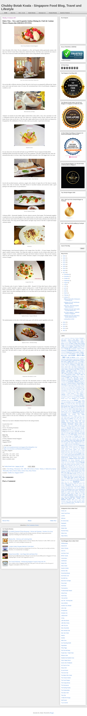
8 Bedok (82, 360)
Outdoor (78, 464)
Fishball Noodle (81, 433)
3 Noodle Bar (67, 348)
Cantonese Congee (72, 415)
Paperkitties (64, 645)
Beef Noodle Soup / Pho (67, 406)
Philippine (72, 468)
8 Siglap (78, 380)
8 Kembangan (80, 370)
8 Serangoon (68, 379)
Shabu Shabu (64, 483)
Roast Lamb (63, 478)
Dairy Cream (64, 565)
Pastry (66, 467)
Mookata (72, 460)
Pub (76, 474)
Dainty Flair (64, 563)
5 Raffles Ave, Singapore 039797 (15, 472)
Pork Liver (83, 472)
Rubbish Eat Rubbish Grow (67, 658)
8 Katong (74, 370)
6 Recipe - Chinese (80, 357)
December (66, 274)
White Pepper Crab (70, 501)
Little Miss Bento (65, 620)
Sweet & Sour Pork (72, 491)
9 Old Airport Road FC (70, 389)
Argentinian (63, 400)
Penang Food (82, 467)
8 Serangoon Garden (77, 379)
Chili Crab (82, 421)
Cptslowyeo (64, 560)
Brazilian (69, 411)
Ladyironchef (64, 615)
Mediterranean (64, 457)
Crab (75, 425)
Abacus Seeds (68, 398)
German (80, 436)
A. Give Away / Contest (77, 392)
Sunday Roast (71, 490)
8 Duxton (79, 366)
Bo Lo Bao (63, 410)
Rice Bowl (70, 476)
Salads (62, 480)
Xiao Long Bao (77, 501)
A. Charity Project (70, 390)
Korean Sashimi (81, 449)
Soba (84, 485)
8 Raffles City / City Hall (71, 377)
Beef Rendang (76, 406)
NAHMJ (63, 638)
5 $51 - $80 (23, 468)
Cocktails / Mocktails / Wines (69, 424)
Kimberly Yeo (64, 613)
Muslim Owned (68, 461)
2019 (64, 268)
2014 (64, 326)
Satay (62, 482)
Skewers (80, 485)
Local (72, 454)
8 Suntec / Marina (39, 468)
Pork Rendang (64, 473)
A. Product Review (78, 396)
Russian (77, 478)
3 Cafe (71, 343)
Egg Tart (72, 430)
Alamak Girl (64, 545)
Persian (68, 468)
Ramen (65, 476)
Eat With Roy (64, 578)
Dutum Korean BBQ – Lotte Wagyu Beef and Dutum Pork (23, 554)
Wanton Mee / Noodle (74, 498)
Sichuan (63, 485)
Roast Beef (67, 477)
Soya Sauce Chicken (72, 486)
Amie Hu (63, 550)
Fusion (76, 436)
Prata (78, 473)
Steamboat (69, 489)
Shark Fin (76, 483)
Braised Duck (82, 410)
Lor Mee (83, 454)
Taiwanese (82, 491)
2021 (64, 264)
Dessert (15, 470)
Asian (76, 400)
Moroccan (83, 460)
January (66, 297)
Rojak (74, 478)
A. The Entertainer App (75, 397)
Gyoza (66, 438)
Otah (75, 464)
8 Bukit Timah (69, 363)
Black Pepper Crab (80, 408)
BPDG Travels (64, 555)
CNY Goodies (72, 414)
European (77, 430)
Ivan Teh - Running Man (66, 600)
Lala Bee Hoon (79, 450)
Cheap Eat (66, 418)
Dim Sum (74, 428)
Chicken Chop (82, 418)
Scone (71, 482)
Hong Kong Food (77, 441)
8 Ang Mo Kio (75, 359)
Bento (75, 407)
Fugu (73, 436)
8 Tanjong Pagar (80, 383)
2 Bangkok (81, 338)
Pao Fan (75, 465)
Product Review (53, 12)
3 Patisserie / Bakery (75, 348)
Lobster (23, 470)
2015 (64, 324)
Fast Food (63, 432)
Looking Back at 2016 (69, 319)
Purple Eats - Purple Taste (67, 652)
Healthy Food (79, 440)
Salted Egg (72, 480)
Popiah (80, 471)
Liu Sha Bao (75, 453)
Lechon (66, 453)
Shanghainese (70, 483)
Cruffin (80, 426)
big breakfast (82, 502)
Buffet (74, 413)
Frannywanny (64, 588)
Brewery (83, 411)
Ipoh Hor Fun (82, 444)
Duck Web (83, 429)
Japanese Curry (76, 446)
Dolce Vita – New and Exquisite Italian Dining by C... (71, 306)
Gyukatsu (74, 438)
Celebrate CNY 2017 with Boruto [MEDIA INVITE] (71, 303)
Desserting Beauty (65, 573)
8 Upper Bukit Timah (72, 385)
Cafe (79, 414)
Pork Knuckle (77, 472)
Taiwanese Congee (65, 493)
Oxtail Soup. (82, 464)
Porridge (74, 473)
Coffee (80, 424)
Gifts (84, 436)
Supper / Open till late (80, 490)
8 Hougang (70, 369)
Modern (71, 458)
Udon (68, 497)
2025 (64, 256)
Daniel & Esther (65, 568)
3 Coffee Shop (76, 343)
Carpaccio (80, 415)
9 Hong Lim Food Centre (74, 388)
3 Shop (79, 350)
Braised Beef (75, 410)
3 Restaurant (17, 468)
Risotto (80, 476)
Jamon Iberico (76, 445)
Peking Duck (71, 467)
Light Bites (70, 453)
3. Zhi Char (78, 353)
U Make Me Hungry (65, 697)
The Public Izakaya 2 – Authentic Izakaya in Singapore (71, 313)
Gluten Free (63, 437)
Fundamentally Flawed (66, 590)
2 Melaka (81, 339)
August (66, 282)
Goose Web (68, 437)
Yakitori (83, 501)
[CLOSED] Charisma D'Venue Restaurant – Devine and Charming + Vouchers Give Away (31, 531)
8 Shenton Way (72, 380)
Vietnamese (78, 497)
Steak (30, 470)
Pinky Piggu (64, 647)
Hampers (63, 440)
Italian (19, 470)
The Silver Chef (65, 692)
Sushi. (66, 491)
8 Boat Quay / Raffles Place (73, 361)
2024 (64, 258)
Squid (80, 487)
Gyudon (70, 438)
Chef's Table (75, 418)
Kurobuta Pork (64, 450)
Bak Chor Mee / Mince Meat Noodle (76, 403)
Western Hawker (78, 499)
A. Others (81, 394)
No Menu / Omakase (75, 462)
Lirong (62, 618)
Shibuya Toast (82, 483)
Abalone (74, 398)
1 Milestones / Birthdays (74, 338)
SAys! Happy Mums (66, 660)
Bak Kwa (69, 405)
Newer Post (5, 520)
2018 (64, 270)
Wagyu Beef (64, 498)
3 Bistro (78, 342)
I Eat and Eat (64, 598)
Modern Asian (77, 458)
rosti (70, 503)
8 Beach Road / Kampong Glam (72, 360)
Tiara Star (63, 695)
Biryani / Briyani (72, 408)
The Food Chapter (65, 680)
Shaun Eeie (64, 667)
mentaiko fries (66, 503)
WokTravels (64, 700)
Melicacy (63, 518)
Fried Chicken (73, 434)
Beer (72, 407)
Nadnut (63, 635)
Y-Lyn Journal (64, 702)
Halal (83, 438)
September (67, 280)
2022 (64, 262)
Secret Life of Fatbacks (66, 662)
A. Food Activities (68, 392)
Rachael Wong (64, 530)
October (66, 278)
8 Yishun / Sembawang (76, 387)
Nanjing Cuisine (74, 461)
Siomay (76, 485)
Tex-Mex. (80, 494)
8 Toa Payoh (64, 385)
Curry (83, 426)
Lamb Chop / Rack (69, 452)
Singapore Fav (69, 485)
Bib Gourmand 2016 (81, 407)
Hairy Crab (79, 438)
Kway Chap (70, 450)
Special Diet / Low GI (72, 487)
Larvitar (63, 515)
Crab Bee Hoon (81, 425)
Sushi (62, 491)
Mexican (70, 457)
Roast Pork (70, 478)
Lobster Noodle (67, 454)
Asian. (80, 400)
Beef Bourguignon (75, 405)
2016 (64, 322)
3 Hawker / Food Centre (74, 346)
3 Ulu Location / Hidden (77, 352)
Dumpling (63, 430)
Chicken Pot (82, 419)
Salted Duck (67, 480)
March (65, 293)
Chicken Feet (70, 419)
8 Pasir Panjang (81, 376)
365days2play (64, 543)
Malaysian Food (73, 455)
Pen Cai (76, 467)
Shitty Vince (64, 533)
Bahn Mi (66, 403)
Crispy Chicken (72, 426)
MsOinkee (63, 525)
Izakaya (66, 445)
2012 (64, 330)
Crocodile (77, 426)
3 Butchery (67, 343)
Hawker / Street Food (70, 440)
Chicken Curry (64, 419)
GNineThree (64, 593)
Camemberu (64, 558)
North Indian (63, 464)
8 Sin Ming (82, 380)
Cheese (11, 470)
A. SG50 (67, 397)
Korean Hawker (73, 449)
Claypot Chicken (74, 422)
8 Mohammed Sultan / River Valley (74, 374)
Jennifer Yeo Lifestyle (66, 605)
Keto (79, 448)
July (65, 284)
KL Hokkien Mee (74, 448)
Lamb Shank (76, 452)
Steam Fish (63, 489)
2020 (64, 266)
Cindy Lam (63, 510)
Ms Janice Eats (64, 520)
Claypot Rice (82, 422)
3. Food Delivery (71, 353)
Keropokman (64, 610)
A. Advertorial (78, 389)
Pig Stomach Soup (75, 469)
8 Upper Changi (80, 385)
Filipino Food (68, 432)
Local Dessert (77, 454)
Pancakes (70, 465)
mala (62, 503)
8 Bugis (82, 361)
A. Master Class (69, 394)
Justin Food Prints (65, 513)
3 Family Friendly (68, 345)
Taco (78, 491)
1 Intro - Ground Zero (65, 338)
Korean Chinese (64, 449)
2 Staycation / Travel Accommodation (73, 340)
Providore (74, 474)
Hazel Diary (64, 595)
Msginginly (63, 523)
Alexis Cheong (64, 548)
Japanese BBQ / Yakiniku (67, 446)
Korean (83, 448)
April (65, 291)
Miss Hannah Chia (65, 630)
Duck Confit (77, 429)
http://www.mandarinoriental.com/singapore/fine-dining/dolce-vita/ (20, 447)
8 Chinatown (71, 364)
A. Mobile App (75, 394)
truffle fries (73, 503)
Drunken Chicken (71, 429)
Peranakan (63, 468)
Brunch (66, 413)
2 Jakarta (69, 339)
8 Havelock (81, 368)
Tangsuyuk (73, 493)
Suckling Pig (82, 489)
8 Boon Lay (77, 361)
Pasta (27, 470)
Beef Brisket (82, 405)
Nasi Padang (67, 462)
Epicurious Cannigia (66, 580)
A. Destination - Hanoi (79, 390)
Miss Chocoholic (65, 628)
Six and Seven (64, 670)
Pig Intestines (77, 468)
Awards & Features (65, 12)
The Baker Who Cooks (66, 675)
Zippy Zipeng (64, 535)
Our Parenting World (66, 643)
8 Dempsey (73, 365)
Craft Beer (63, 426)
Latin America (82, 452)
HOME (5, 12)
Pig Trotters (82, 469)
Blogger (52, 712)
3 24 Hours (66, 342)
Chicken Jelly (76, 419)
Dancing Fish (63, 428)
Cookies (72, 425)
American (82, 398)
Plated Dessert (74, 471)
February (66, 295)
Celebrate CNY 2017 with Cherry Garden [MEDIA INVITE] (71, 316)
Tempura (66, 494)
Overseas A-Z (42, 12)
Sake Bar (82, 478)
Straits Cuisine (75, 489)
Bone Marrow (69, 410)
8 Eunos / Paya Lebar (68, 368)
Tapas (76, 493)
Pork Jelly (72, 472)
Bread (73, 411)
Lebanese (63, 453)
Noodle (83, 462)
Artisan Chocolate (70, 400)
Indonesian (70, 444)
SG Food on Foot (65, 665)
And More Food (65, 553)
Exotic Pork (82, 430)
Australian (68, 402)
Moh (69, 460)
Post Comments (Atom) (33, 525)
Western (34, 470)
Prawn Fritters (82, 473)
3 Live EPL (79, 347)
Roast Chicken (74, 477)
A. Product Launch (70, 396)
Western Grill (70, 499)
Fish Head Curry (72, 433)
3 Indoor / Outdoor (72, 347)
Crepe (67, 426)
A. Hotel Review (79, 393)
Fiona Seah (64, 583)
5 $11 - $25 (67, 355)
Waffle (83, 497)
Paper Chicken (81, 465)
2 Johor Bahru (74, 339)
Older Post (53, 520)
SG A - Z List (22, 12)
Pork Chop (66, 472)
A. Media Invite (48, 468)
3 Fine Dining (9, 468)
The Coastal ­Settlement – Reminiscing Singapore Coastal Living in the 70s (27, 561)
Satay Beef (66, 482)
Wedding (83, 498)
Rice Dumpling (76, 476)
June (65, 286)
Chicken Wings (74, 421)
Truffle (80, 495)
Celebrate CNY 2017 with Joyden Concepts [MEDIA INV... (72, 309)
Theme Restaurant (69, 495)
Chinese (63, 422)
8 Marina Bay (77, 373)
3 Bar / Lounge (72, 342)
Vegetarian (72, 497)
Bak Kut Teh (64, 405)
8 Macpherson (70, 373)
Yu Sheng (67, 502)
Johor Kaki (63, 608)
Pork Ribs (69, 473)
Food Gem (63, 585)
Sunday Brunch (64, 490)
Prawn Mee (63, 474)
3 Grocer (66, 346)
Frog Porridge (68, 436)
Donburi (78, 428)
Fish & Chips (74, 432)
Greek (73, 437)
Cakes (83, 414)
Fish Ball (66, 433)
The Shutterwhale (65, 690)
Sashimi (82, 480)
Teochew (71, 494)
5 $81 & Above (30, 468)
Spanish (79, 486)
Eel (70, 430)
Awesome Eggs (74, 402)
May (65, 288)
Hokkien (65, 441)
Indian (66, 444)
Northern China (70, 464)
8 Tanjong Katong (71, 383)
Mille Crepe (67, 458)
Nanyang (80, 461)
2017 (64, 272)
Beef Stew (63, 407)
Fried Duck (80, 434)
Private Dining (69, 474)
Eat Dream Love (65, 575)
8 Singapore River (64, 381)
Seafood (76, 482)
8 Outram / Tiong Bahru (71, 376)
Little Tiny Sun (64, 625)
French (63, 434)
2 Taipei (81, 340)
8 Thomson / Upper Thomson (78, 384)
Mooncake (77, 460)
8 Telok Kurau (69, 384)
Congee (68, 425)
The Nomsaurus (65, 685)
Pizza (69, 471)
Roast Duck (82, 477)
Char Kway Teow (78, 417)
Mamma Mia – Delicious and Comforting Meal (20, 539)
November (66, 276)
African (78, 398)
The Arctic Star (64, 672)
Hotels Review (31, 12)
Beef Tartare (68, 407)
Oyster (62, 465)
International (76, 444)
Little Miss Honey (65, 623)
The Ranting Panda (65, 687)
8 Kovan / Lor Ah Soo (78, 372)
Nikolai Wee (64, 528)
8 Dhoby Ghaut (80, 365)
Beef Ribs (82, 406)
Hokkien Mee (70, 441)
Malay (69, 455)
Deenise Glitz (64, 570)
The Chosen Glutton (66, 677)
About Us (13, 12)
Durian (67, 430)
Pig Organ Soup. (67, 469)
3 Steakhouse (68, 352)
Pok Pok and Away (65, 650)
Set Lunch (82, 482)
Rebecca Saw (64, 655)
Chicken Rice (64, 421)
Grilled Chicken (77, 437)
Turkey (65, 497)
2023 (64, 260)
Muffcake (63, 461)
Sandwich (77, 480)
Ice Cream (65, 442)
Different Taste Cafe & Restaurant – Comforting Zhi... (72, 299)
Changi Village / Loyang (69, 417)
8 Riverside (81, 377)
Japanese (82, 445)
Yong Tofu (63, 502)
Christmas (68, 422)
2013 (64, 328)
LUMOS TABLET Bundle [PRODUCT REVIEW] (21, 546)
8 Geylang (76, 368)
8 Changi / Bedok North (78, 363)
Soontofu (63, 486)
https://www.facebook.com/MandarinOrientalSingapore (17, 449)
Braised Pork (64, 411)
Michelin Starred (77, 457)
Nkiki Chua (63, 640)
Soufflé (66, 486)
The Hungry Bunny (65, 682)
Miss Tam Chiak (65, 633)
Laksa (74, 450)
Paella (66, 465)
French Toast (67, 434)
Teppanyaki (76, 494)
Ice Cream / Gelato (73, 442)
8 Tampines (81, 381)
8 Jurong (82, 369)
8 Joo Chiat (76, 369)
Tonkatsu (76, 495)
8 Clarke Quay (79, 364)
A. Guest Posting (70, 393)
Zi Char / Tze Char (74, 502)
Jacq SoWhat (64, 603)
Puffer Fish (80, 474)
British (62, 413)
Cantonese (64, 415)
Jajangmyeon (70, 445)
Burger (78, 413)
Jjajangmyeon (67, 448)
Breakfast (78, 411)
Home (29, 520)
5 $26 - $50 (75, 355)
